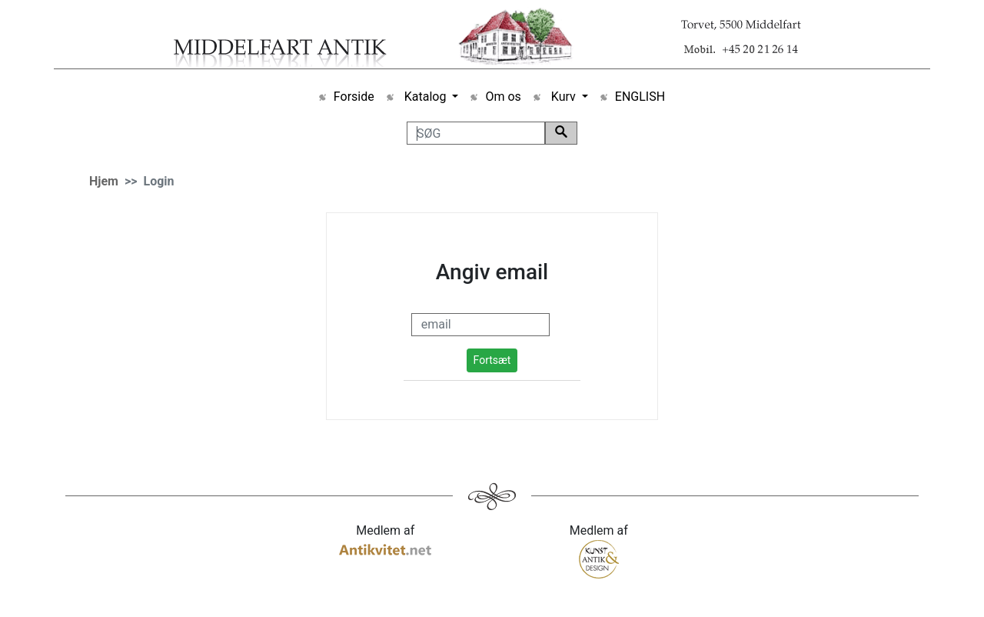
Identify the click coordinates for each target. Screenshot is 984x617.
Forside (354, 96)
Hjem (103, 181)
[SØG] (476, 133)
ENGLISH (640, 96)
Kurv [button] (563, 96)
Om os (502, 96)
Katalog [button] (425, 96)
